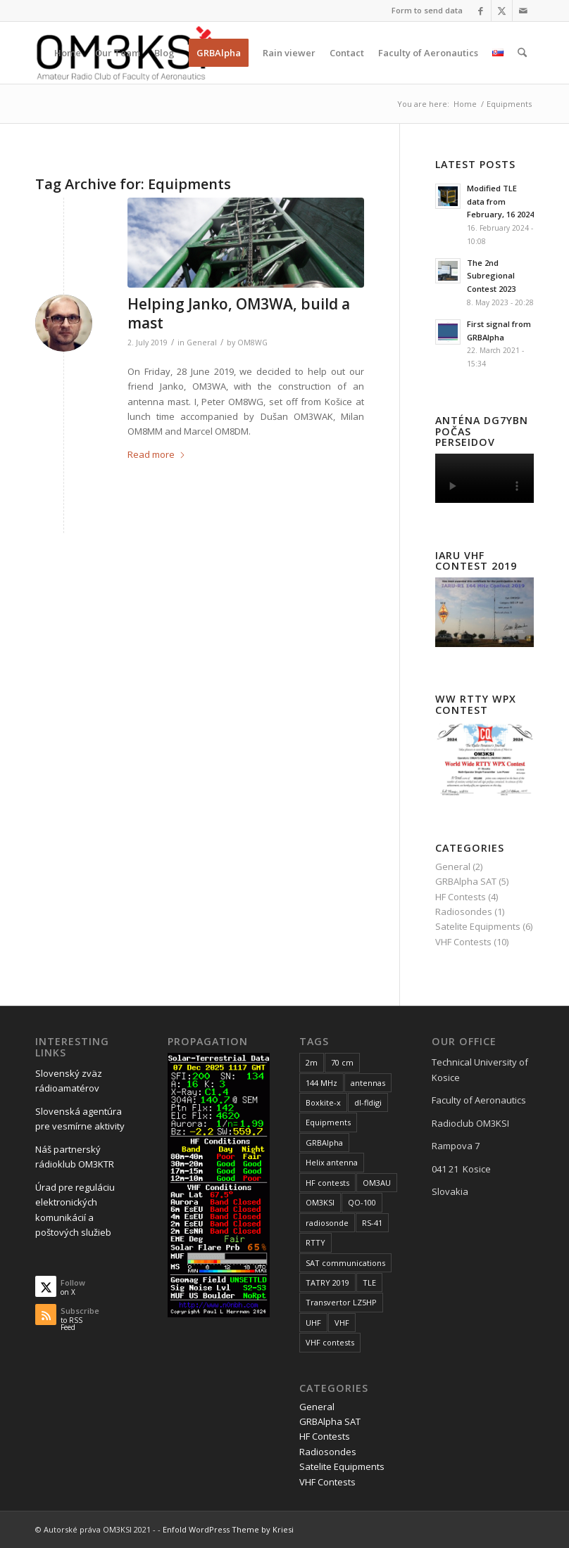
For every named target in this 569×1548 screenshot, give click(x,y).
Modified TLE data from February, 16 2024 (500, 201)
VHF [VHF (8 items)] (341, 1322)
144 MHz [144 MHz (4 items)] (321, 1082)
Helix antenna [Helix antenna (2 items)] (332, 1162)
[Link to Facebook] (480, 10)
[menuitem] (423, 10)
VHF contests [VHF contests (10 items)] (330, 1342)
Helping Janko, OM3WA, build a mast (238, 313)
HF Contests (460, 896)
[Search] (522, 53)
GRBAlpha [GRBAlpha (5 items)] (324, 1142)
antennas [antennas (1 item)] (368, 1082)
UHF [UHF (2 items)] (313, 1322)
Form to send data (427, 10)
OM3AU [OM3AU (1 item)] (377, 1182)
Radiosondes (463, 911)
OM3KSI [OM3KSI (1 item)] (320, 1202)
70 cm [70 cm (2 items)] (342, 1062)
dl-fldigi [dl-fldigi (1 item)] (368, 1102)
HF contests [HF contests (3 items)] (327, 1182)
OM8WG (252, 342)
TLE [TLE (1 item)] (369, 1282)
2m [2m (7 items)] (312, 1062)
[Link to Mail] (523, 10)
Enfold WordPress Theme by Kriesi (228, 1529)
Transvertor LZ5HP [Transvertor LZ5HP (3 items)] (341, 1302)
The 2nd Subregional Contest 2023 (491, 276)
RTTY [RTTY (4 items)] (315, 1242)
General (202, 342)
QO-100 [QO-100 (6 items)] (362, 1202)
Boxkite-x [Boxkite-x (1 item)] (323, 1102)
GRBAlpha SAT (465, 881)
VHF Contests (463, 941)
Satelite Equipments (477, 926)
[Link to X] (502, 10)
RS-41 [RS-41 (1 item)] (372, 1222)
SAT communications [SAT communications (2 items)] (345, 1263)
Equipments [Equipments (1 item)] (328, 1122)
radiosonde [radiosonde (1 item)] (327, 1222)
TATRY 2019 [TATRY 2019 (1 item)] (327, 1282)
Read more (156, 454)
